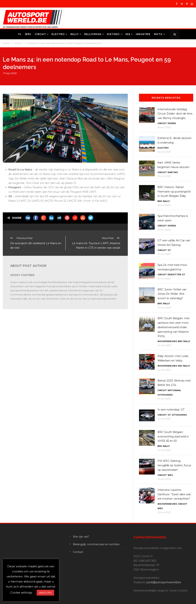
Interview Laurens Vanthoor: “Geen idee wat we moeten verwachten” (174, 494)
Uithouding (165, 394)
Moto (158, 34)
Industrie (143, 34)
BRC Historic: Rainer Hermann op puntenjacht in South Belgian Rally (174, 191)
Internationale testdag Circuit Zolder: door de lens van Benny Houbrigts (175, 114)
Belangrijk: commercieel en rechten (96, 544)
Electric (58, 34)
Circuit (40, 34)
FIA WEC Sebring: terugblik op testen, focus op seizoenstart (174, 465)
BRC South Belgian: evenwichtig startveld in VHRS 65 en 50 (173, 436)
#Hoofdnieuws (167, 341)
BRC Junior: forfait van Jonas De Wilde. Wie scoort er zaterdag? (172, 294)
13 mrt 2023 (164, 479)
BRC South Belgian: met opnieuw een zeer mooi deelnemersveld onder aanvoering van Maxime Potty (174, 327)
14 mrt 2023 (164, 307)
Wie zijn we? (81, 536)
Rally (74, 34)
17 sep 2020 (10, 73)
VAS (127, 34)
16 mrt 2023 (164, 127)
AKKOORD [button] (45, 592)
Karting (173, 172)
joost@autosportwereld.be (163, 582)
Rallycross (92, 34)
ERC (180, 365)
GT (169, 250)
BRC (160, 201)
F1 (19, 34)
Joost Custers (22, 275)
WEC (170, 475)
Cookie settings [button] (21, 592)
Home (6, 43)
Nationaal (174, 390)
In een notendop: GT (171, 409)
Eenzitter (174, 274)
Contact (78, 552)
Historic (113, 34)
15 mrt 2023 (164, 151)
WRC (28, 34)
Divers (172, 123)
